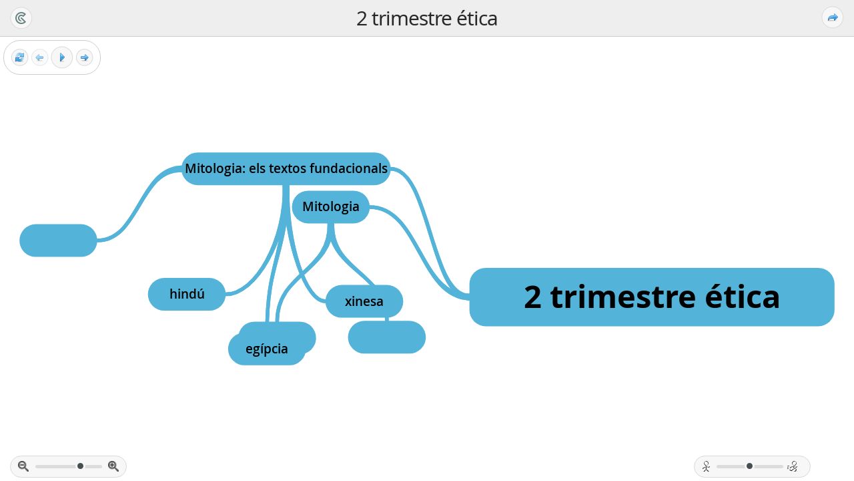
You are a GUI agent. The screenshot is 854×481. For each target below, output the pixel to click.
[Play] (62, 57)
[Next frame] (84, 57)
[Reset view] (20, 57)
